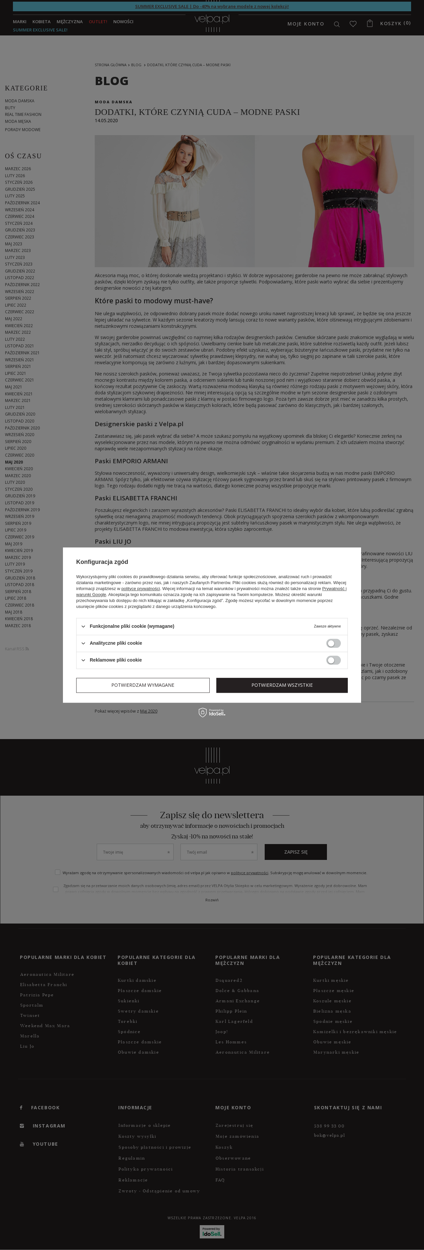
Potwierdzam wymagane (142, 685)
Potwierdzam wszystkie (282, 685)
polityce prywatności (141, 588)
